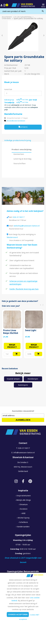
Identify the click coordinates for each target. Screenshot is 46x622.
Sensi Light (30, 330)
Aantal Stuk (8, 89)
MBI (23, 513)
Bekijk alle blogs (23, 500)
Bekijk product (12, 345)
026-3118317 (19, 217)
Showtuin (24, 504)
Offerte (23, 127)
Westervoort (12, 237)
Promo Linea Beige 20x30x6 (10, 331)
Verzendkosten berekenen (16, 121)
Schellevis (23, 522)
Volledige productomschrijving (17, 140)
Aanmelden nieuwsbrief (23, 411)
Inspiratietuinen (24, 495)
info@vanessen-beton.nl (24, 452)
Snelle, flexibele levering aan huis (24, 289)
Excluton (23, 509)
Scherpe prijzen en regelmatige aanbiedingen (23, 282)
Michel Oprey (24, 517)
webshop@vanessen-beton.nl (26, 225)
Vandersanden (23, 526)
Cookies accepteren (17, 614)
